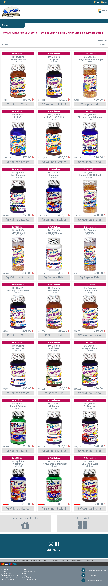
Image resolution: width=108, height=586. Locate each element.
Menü (4, 25)
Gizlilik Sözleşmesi (7, 579)
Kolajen (24, 569)
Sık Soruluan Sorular (29, 579)
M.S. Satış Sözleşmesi (9, 577)
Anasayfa (4, 569)
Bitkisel (24, 575)
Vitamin (24, 573)
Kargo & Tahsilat (7, 573)
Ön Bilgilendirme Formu (9, 575)
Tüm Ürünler (26, 577)
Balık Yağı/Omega (28, 571)
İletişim (3, 571)
